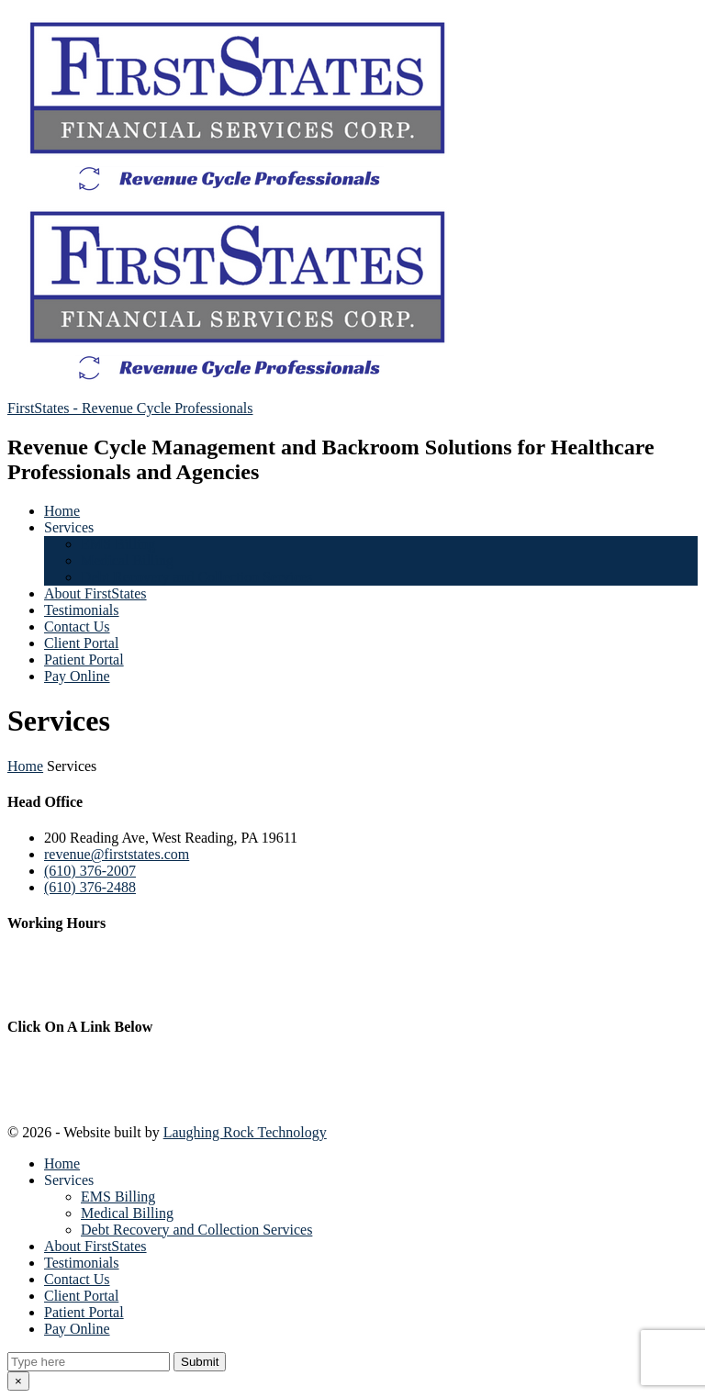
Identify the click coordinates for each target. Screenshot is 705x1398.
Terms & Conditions (71, 1095)
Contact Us (77, 626)
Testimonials (81, 610)
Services (69, 527)
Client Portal (81, 643)
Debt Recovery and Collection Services (196, 577)
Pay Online (77, 676)
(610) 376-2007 (90, 870)
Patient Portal (84, 659)
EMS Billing (118, 544)
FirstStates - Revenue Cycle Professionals (130, 408)
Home (62, 511)
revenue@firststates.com (116, 854)
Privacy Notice (53, 1062)
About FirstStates (95, 593)
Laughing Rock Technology (245, 1132)
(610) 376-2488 (90, 887)
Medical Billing (127, 560)
